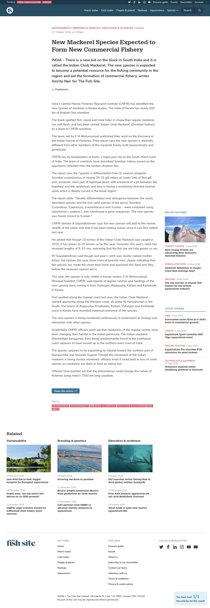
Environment (60, 405)
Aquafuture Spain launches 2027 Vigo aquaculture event (184, 336)
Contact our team (117, 567)
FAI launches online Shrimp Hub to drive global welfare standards (129, 481)
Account (199, 2)
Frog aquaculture (29, 2)
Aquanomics (157, 10)
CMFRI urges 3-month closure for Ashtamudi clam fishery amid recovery (26, 511)
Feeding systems (175, 345)
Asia (149, 405)
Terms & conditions (118, 578)
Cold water (107, 10)
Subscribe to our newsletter (123, 562)
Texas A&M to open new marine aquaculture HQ (127, 509)
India (55, 409)
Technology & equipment (180, 360)
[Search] (192, 10)
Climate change (174, 246)
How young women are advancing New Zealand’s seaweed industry (180, 253)
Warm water (91, 10)
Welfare (170, 279)
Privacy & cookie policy (120, 584)
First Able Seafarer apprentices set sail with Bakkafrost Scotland (128, 495)
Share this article (65, 391)
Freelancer (61, 89)
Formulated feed (175, 264)
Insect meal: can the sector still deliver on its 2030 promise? (25, 495)
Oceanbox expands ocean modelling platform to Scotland (184, 368)
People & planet (125, 10)
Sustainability (61, 28)
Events (174, 2)
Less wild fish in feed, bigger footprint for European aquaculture (27, 481)
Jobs (167, 315)
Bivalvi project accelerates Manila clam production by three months (77, 492)
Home (60, 546)
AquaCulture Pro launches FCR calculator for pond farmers (183, 351)
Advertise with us (117, 573)
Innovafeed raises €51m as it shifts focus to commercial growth (185, 321)
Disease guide (160, 2)
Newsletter (186, 2)
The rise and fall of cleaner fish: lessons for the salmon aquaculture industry (183, 286)
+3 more (139, 28)
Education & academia (117, 28)
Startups (142, 10)
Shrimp (47, 2)
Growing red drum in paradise (75, 479)
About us (113, 557)
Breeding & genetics (87, 28)
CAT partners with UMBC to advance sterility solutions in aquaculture (74, 508)
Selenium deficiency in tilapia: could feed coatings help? (183, 269)
